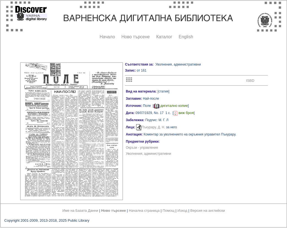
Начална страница (144, 210)
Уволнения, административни (148, 154)
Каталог (164, 36)
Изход (182, 210)
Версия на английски (207, 210)
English (186, 36)
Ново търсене (135, 36)
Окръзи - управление (142, 148)
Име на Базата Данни (80, 210)
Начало (107, 36)
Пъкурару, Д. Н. (153, 127)
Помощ (168, 210)
